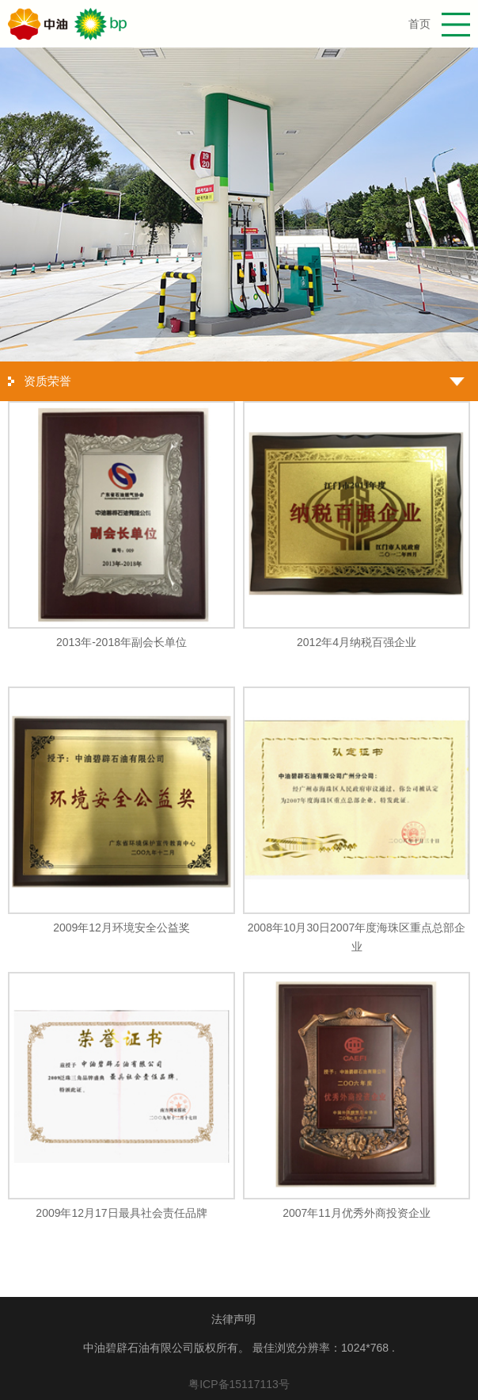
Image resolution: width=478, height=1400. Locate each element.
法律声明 (233, 1319)
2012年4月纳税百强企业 (356, 642)
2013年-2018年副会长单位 (121, 642)
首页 (419, 23)
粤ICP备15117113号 (239, 1384)
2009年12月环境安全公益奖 (121, 927)
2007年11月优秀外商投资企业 (357, 1213)
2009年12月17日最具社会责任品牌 (121, 1213)
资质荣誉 (47, 381)
